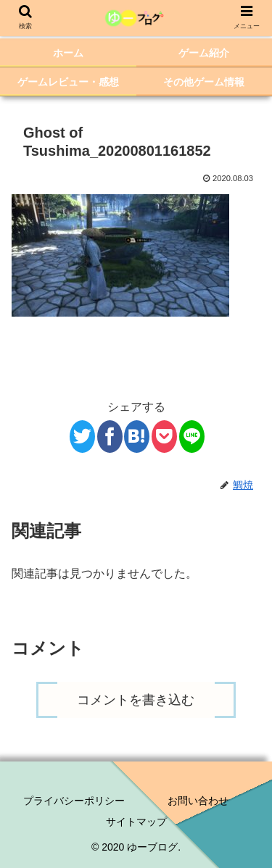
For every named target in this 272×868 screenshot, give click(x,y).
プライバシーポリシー (74, 800)
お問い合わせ (198, 800)
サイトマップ (136, 821)
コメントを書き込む (135, 700)
